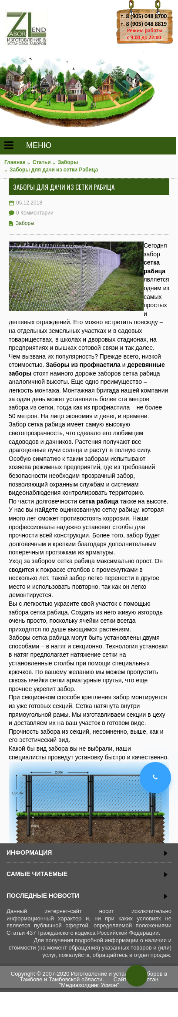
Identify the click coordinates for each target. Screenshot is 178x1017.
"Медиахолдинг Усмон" (89, 985)
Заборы (25, 223)
